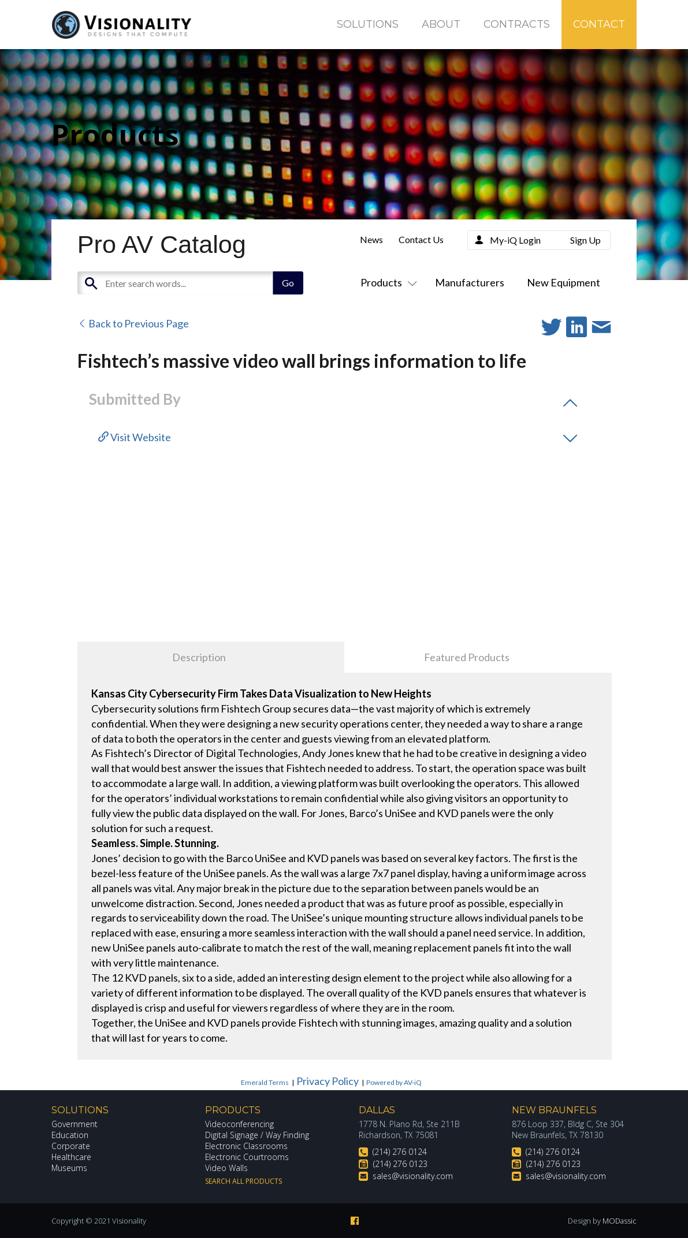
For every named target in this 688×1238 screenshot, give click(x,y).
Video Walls (226, 1167)
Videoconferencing (239, 1123)
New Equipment (563, 282)
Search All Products (243, 1181)
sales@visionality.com (413, 1175)
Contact (599, 24)
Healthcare (71, 1156)
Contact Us (421, 239)
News (371, 239)
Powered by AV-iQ (394, 1082)
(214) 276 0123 (400, 1163)
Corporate (70, 1145)
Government (74, 1123)
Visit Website (134, 437)
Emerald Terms (265, 1082)
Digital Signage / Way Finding (257, 1134)
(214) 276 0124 (400, 1151)
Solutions (368, 24)
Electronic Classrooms (246, 1145)
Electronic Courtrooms (247, 1156)
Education (70, 1134)
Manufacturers (469, 282)
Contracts (517, 24)
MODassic (619, 1220)
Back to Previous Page (133, 323)
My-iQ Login (515, 239)
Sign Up (585, 239)
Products (386, 282)
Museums (69, 1167)
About (441, 24)
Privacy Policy (327, 1081)
